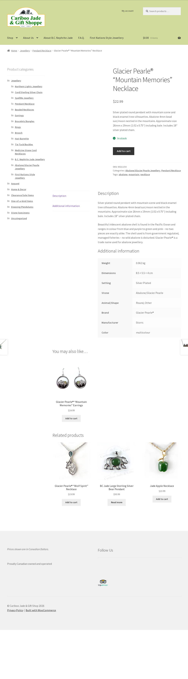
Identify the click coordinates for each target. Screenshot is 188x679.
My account (127, 10)
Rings (18, 127)
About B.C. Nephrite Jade (58, 37)
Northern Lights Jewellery (28, 86)
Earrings (19, 115)
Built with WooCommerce (41, 610)
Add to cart (124, 151)
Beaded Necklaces (24, 109)
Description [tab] (59, 195)
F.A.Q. (81, 37)
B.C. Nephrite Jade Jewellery (30, 159)
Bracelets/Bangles (24, 121)
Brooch (18, 132)
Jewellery (25, 50)
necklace (145, 174)
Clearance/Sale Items (22, 195)
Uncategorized (19, 218)
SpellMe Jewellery (24, 97)
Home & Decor (18, 189)
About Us (28, 37)
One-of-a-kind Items (22, 201)
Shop (10, 37)
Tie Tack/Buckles (24, 144)
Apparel (15, 183)
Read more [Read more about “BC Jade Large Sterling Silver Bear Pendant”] (116, 502)
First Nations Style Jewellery (107, 37)
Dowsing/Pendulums (22, 206)
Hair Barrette (22, 138)
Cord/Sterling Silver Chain (28, 92)
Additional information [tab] (66, 206)
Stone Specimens (20, 212)
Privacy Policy (15, 610)
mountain (134, 174)
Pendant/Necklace (42, 50)
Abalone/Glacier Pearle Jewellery (142, 170)
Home (14, 50)
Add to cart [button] (71, 418)
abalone (123, 174)
